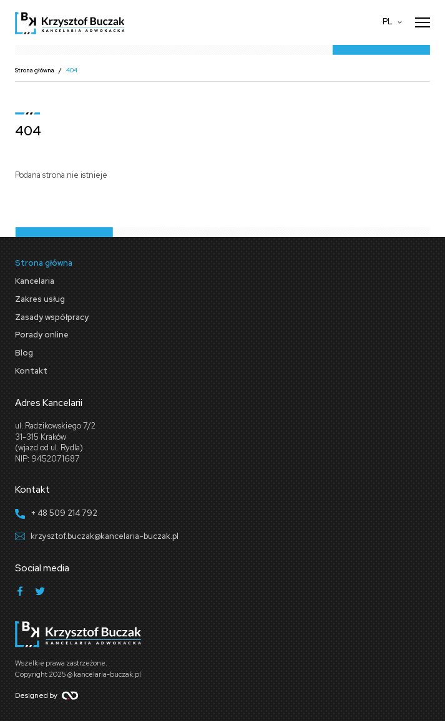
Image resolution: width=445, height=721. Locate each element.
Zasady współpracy (52, 317)
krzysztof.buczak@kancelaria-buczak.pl (104, 536)
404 (71, 70)
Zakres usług (40, 299)
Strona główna (34, 70)
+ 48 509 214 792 (64, 513)
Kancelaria (34, 281)
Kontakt (31, 370)
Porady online (42, 334)
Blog (24, 352)
